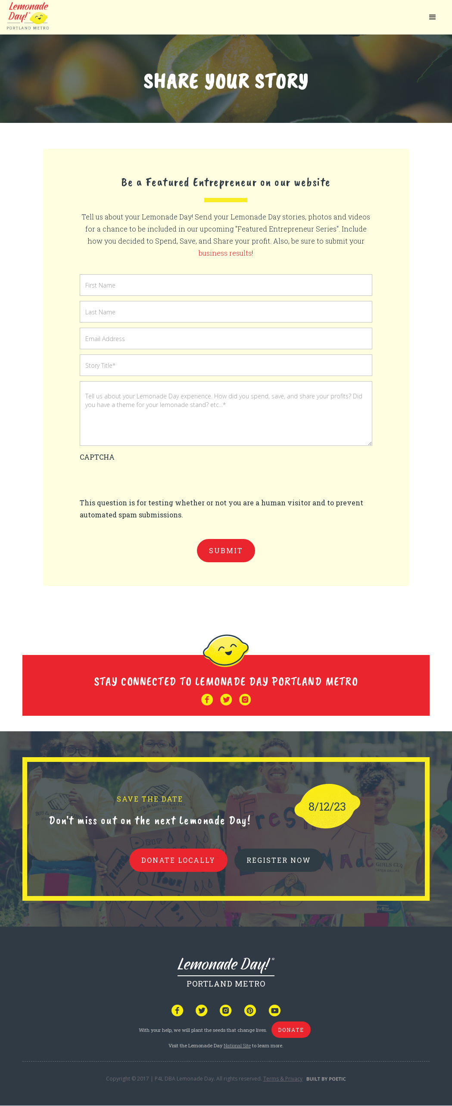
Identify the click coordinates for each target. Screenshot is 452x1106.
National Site (237, 1045)
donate (291, 1029)
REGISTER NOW (278, 860)
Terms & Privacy (282, 1078)
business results (225, 252)
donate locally (178, 860)
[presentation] (145, 480)
